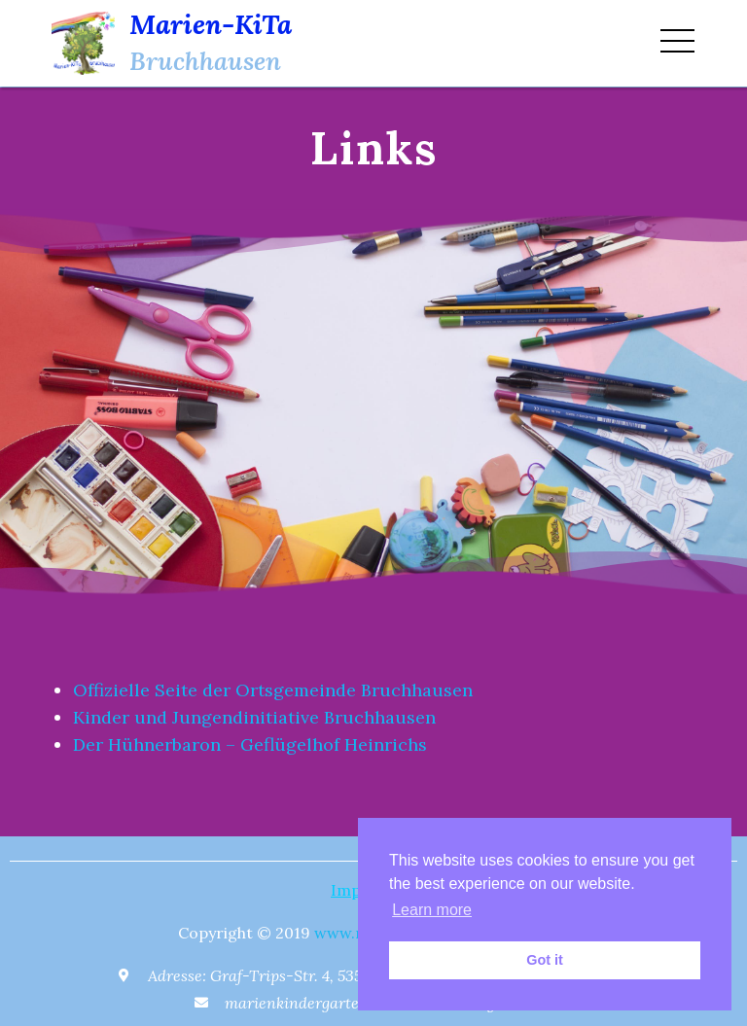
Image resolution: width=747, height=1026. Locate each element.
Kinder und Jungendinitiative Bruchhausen (254, 717)
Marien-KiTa (210, 24)
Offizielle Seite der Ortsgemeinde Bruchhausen (273, 690)
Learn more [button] (432, 910)
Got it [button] (544, 960)
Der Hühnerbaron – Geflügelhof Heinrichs (250, 744)
